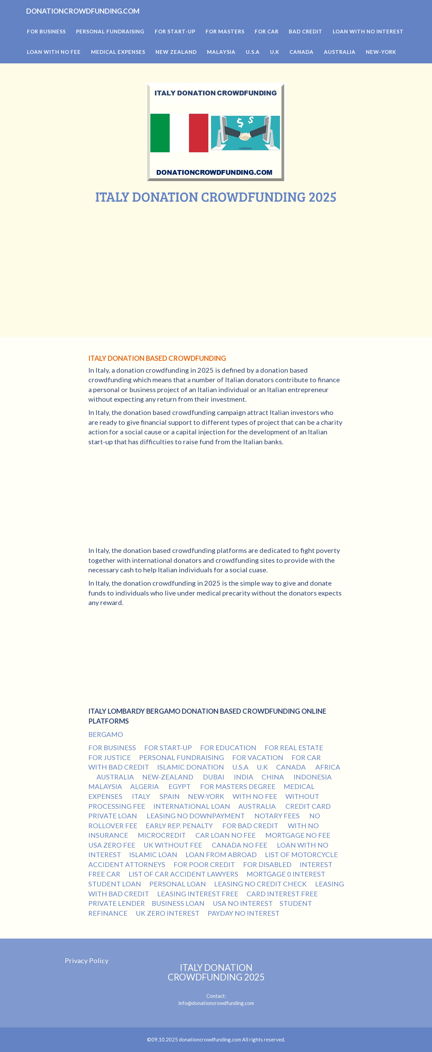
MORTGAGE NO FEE (298, 835)
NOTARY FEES (277, 815)
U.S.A (240, 767)
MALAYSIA (105, 786)
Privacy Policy (86, 960)
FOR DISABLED (267, 864)
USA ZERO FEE (111, 845)
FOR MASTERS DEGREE (237, 786)
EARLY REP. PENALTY (180, 825)
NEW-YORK (206, 796)
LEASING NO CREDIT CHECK (260, 884)
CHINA (273, 777)
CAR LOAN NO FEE (226, 835)
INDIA (243, 777)
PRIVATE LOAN (113, 815)
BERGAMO (105, 734)
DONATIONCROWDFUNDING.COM (106, 20)
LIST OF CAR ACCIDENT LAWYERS (183, 874)
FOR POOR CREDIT (204, 864)
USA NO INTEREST (243, 903)
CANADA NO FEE (240, 845)
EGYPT (180, 786)
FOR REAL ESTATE (294, 747)
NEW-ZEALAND (168, 777)
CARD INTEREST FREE (282, 893)
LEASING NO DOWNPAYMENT (196, 815)
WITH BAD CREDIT (118, 767)
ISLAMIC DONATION (190, 767)
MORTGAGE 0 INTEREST (286, 874)
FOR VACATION (257, 757)
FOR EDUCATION (228, 747)
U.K (262, 767)
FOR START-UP (168, 747)
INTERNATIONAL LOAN (191, 806)
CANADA (291, 767)
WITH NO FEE (255, 796)
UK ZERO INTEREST (167, 913)
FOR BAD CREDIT (251, 825)
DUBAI (214, 777)
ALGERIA (145, 786)
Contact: (216, 981)
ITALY (141, 796)
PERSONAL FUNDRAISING (181, 757)
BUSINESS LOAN (178, 903)
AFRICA (327, 767)
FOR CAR (306, 757)
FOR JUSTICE (109, 757)
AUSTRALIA (115, 777)
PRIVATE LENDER (116, 903)
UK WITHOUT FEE (174, 845)
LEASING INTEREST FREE (197, 893)
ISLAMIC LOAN (153, 854)
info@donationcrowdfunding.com (216, 1003)
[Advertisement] (216, 255)
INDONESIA (313, 777)
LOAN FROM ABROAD (221, 854)
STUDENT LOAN (114, 884)
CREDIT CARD (308, 806)
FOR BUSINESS (112, 747)
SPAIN (170, 796)
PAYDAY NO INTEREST (244, 913)
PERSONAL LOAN (177, 884)
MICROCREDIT (162, 835)
